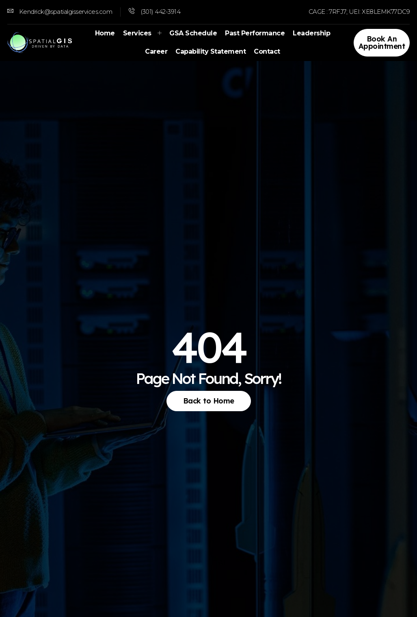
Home (105, 33)
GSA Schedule (193, 33)
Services (142, 33)
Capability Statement (210, 51)
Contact (267, 51)
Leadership (311, 33)
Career (156, 51)
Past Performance (255, 33)
